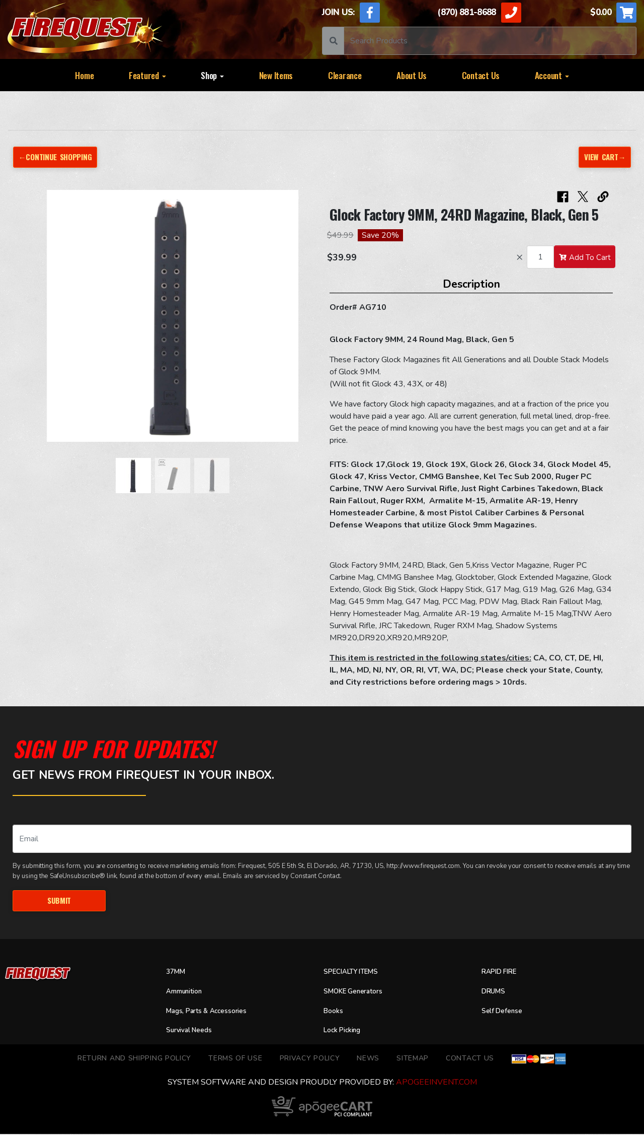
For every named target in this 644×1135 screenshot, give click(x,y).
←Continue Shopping (59, 157)
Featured (147, 75)
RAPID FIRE (502, 973)
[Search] (490, 41)
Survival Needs (193, 1032)
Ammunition (188, 992)
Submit (59, 901)
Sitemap (412, 1059)
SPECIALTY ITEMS (356, 973)
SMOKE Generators (358, 992)
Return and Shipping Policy (134, 1059)
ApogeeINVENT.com (436, 1083)
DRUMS (495, 992)
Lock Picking (346, 1032)
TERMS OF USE (235, 1059)
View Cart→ (603, 157)
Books (335, 1012)
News (368, 1059)
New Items (276, 75)
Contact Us (481, 75)
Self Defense (505, 1012)
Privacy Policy (310, 1059)
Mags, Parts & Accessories (214, 1012)
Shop (212, 75)
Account (552, 75)
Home (84, 75)
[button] (41, 321)
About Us (411, 75)
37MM (177, 973)
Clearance (345, 75)
